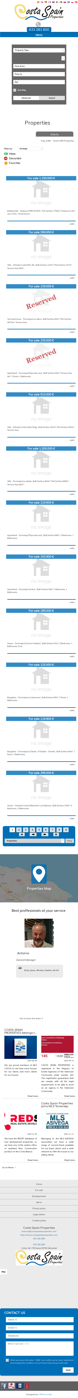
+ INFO (72, 224)
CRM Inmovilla (45, 1394)
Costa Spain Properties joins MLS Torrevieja (57, 1105)
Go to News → (9, 1167)
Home (39, 1184)
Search (52, 98)
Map (4, 1272)
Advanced (26, 98)
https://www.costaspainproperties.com (39, 1235)
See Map (21, 90)
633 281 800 (39, 1238)
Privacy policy (39, 1208)
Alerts (54, 134)
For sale (39, 1190)
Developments (39, 1196)
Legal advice (39, 1214)
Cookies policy (39, 1220)
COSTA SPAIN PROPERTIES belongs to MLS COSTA (20, 1033)
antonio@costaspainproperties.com (39, 1231)
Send (68, 1370)
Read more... (33, 1096)
